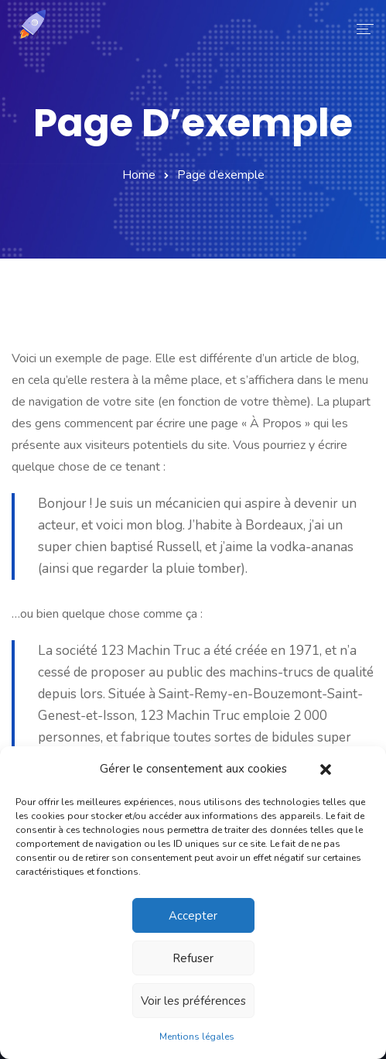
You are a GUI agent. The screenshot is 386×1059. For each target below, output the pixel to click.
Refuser (193, 958)
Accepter (193, 916)
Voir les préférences (193, 1001)
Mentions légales (196, 1036)
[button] (325, 768)
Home (138, 174)
